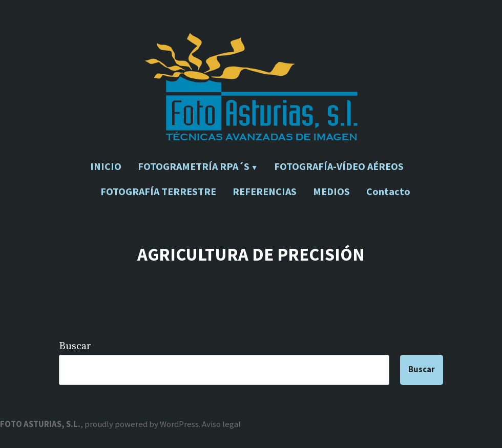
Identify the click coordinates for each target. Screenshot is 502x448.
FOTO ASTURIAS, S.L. (40, 424)
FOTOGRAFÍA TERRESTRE (158, 191)
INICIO (105, 166)
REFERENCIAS (265, 191)
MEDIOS (331, 191)
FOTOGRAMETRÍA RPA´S (193, 166)
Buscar (75, 346)
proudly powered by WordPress (142, 424)
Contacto (388, 191)
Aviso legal (221, 424)
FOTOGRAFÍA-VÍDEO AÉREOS (339, 166)
